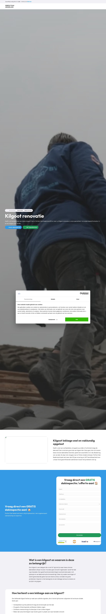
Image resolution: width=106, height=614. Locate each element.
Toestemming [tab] (28, 299)
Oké (77, 319)
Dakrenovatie (20, 210)
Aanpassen (53, 319)
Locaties (38, 7)
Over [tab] (77, 299)
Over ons (53, 7)
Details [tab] (53, 299)
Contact (60, 7)
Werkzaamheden (12, 210)
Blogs (45, 7)
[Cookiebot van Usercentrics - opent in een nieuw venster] (81, 293)
